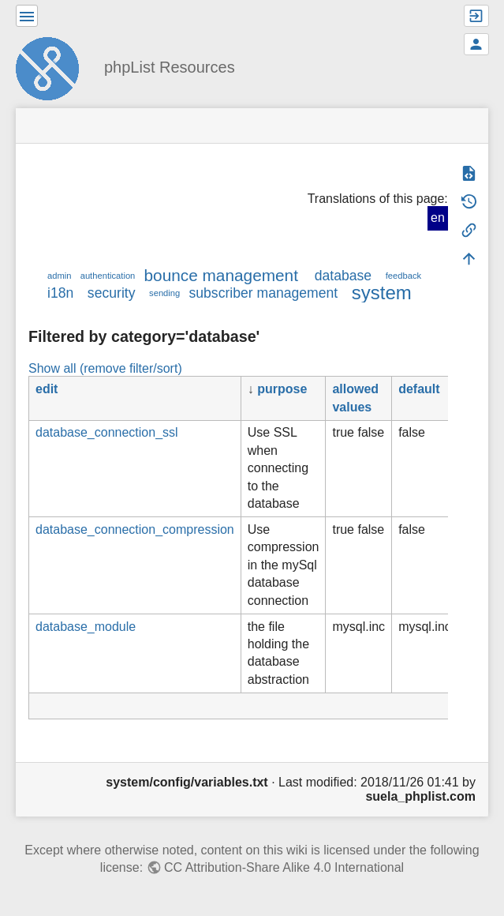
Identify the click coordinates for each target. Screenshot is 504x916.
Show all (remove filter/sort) (105, 368)
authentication (108, 275)
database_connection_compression (134, 529)
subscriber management (263, 293)
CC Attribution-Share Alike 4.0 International (284, 867)
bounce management (221, 275)
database (343, 275)
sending (164, 293)
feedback (403, 275)
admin (59, 275)
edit (46, 389)
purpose (282, 389)
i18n (60, 293)
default (418, 389)
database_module (85, 626)
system (382, 292)
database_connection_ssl (106, 432)
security (112, 293)
